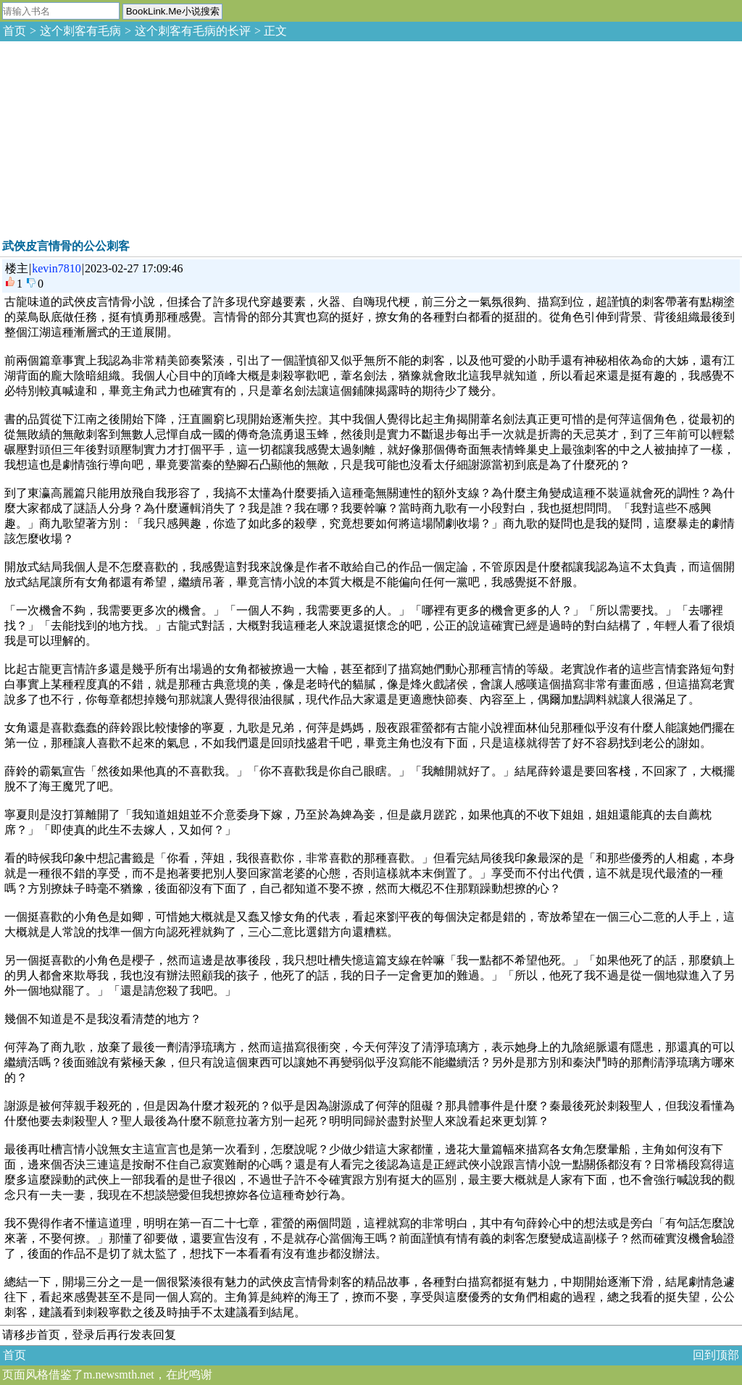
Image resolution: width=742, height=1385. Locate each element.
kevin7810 (56, 268)
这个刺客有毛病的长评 (193, 31)
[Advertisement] (108, 137)
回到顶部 (716, 1355)
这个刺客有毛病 (80, 31)
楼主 (16, 268)
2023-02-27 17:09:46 (134, 268)
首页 (14, 31)
